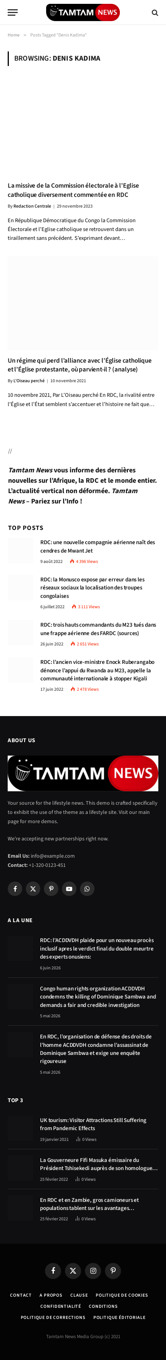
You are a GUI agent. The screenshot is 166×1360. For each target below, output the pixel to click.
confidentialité (60, 1306)
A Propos (51, 1295)
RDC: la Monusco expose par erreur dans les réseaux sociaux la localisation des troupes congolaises (92, 588)
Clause (79, 1295)
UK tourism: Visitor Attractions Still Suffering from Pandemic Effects (93, 1124)
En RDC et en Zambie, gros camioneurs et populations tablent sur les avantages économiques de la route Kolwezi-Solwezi (90, 1208)
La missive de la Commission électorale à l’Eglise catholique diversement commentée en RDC (73, 190)
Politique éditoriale (119, 1317)
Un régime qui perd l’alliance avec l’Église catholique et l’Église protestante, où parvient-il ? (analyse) (80, 365)
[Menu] (13, 12)
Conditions (103, 1306)
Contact (21, 1295)
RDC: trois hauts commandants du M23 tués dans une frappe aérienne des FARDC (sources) (98, 629)
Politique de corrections (53, 1317)
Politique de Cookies (122, 1295)
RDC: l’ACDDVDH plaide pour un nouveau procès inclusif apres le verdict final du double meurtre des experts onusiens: (97, 948)
